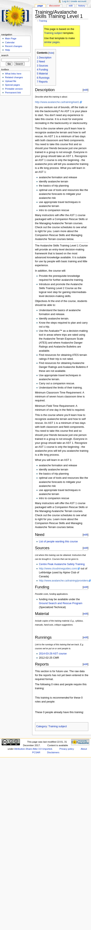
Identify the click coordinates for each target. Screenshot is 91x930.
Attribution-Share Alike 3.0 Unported (33, 749)
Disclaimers (53, 752)
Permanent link (13, 92)
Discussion (54, 5)
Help (7, 50)
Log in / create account (74, 1)
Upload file (10, 81)
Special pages (12, 85)
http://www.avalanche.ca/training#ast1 (57, 102)
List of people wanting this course (58, 541)
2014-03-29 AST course (53, 653)
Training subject (53, 33)
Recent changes (13, 46)
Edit (71, 5)
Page (40, 5)
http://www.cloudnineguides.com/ (58, 568)
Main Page (10, 38)
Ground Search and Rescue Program (60, 603)
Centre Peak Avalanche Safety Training (62, 564)
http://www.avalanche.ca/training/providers (63, 580)
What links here (13, 73)
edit (85, 89)
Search (4, 55)
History (81, 5)
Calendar (10, 42)
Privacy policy (66, 749)
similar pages (52, 42)
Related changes (14, 77)
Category (41, 726)
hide (51, 53)
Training (43, 21)
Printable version (14, 89)
